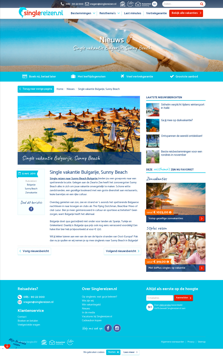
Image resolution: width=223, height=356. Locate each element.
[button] (170, 212)
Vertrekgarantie (156, 13)
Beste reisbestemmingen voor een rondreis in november (181, 153)
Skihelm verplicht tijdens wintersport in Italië (182, 106)
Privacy (191, 342)
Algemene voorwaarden (172, 342)
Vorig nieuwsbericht (34, 251)
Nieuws (71, 89)
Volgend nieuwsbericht (122, 251)
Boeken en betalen (28, 321)
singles (165, 305)
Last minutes (132, 13)
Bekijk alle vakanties (186, 13)
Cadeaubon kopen (92, 320)
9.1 (154, 4)
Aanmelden (183, 298)
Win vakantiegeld (91, 304)
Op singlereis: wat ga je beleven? (99, 297)
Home (60, 89)
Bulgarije (31, 185)
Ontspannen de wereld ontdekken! (181, 136)
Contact (22, 317)
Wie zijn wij (88, 300)
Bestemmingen (81, 13)
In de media (88, 312)
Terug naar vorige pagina (35, 89)
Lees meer (130, 352)
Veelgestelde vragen (29, 325)
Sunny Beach (31, 189)
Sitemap (202, 342)
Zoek (202, 4)
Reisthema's (107, 13)
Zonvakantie (31, 193)
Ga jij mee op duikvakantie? (177, 120)
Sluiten (113, 352)
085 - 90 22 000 (31, 297)
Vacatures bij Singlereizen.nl (97, 316)
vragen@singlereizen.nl (35, 302)
